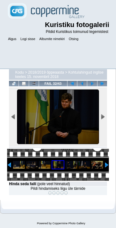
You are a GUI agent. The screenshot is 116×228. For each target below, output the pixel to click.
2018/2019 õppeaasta (46, 72)
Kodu (19, 72)
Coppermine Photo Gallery (68, 223)
